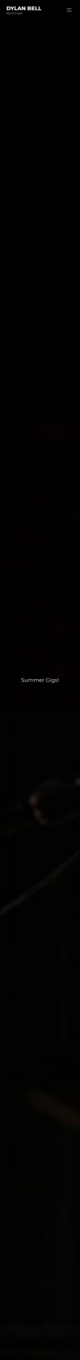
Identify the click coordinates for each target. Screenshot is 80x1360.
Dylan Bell (23, 8)
